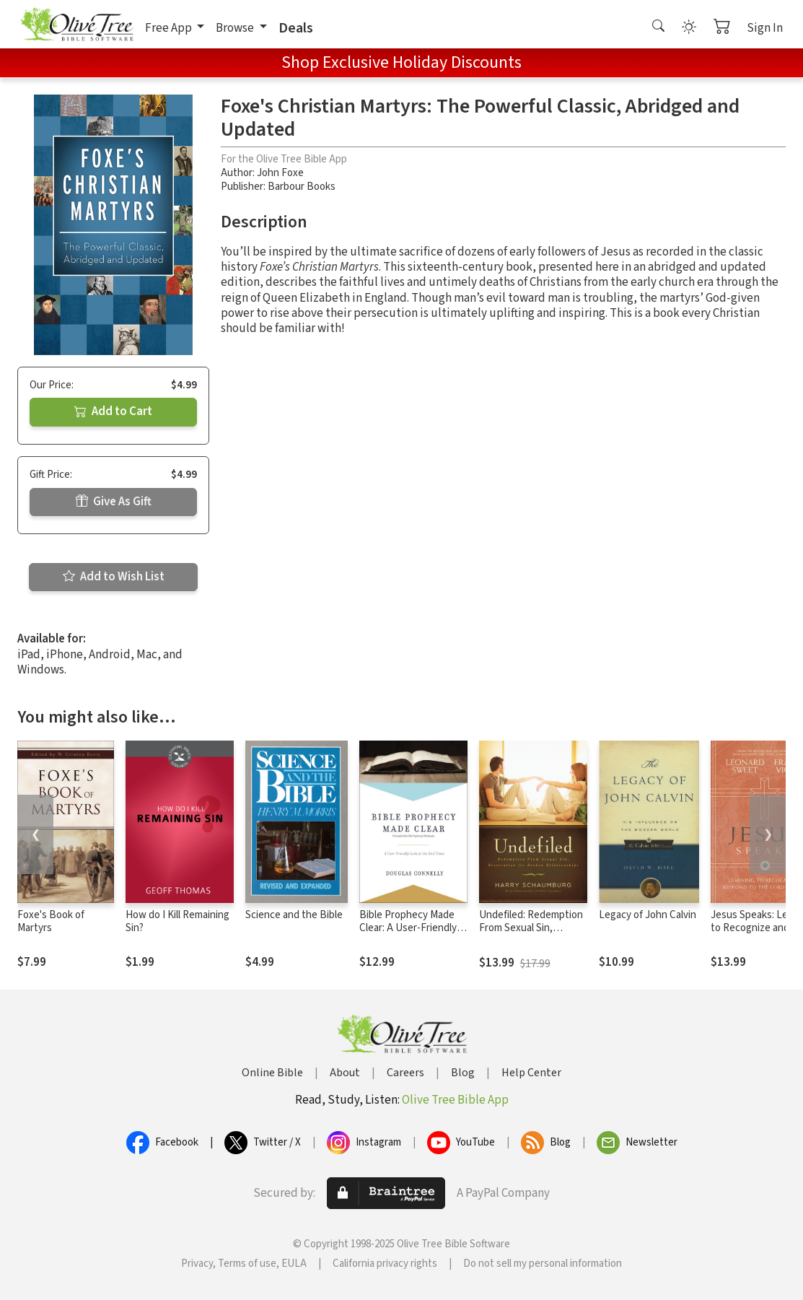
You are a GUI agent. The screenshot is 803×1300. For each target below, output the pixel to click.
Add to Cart (113, 411)
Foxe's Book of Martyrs (50, 921)
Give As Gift (114, 501)
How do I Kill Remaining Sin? (177, 921)
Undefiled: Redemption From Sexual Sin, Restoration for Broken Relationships (531, 935)
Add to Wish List (113, 576)
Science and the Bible (294, 914)
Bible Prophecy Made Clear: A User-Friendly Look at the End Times (409, 928)
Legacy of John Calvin (647, 914)
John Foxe (280, 172)
